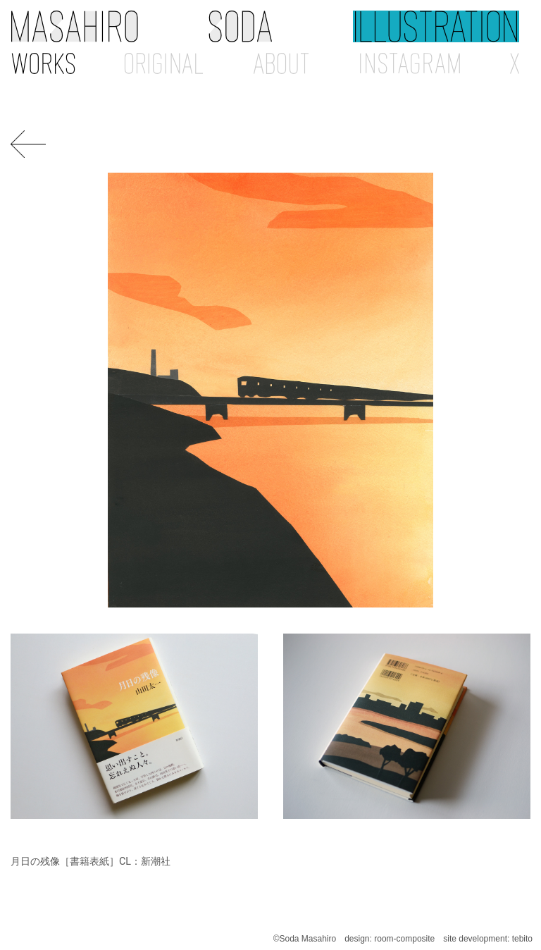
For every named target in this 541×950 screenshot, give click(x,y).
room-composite (404, 939)
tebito (522, 939)
